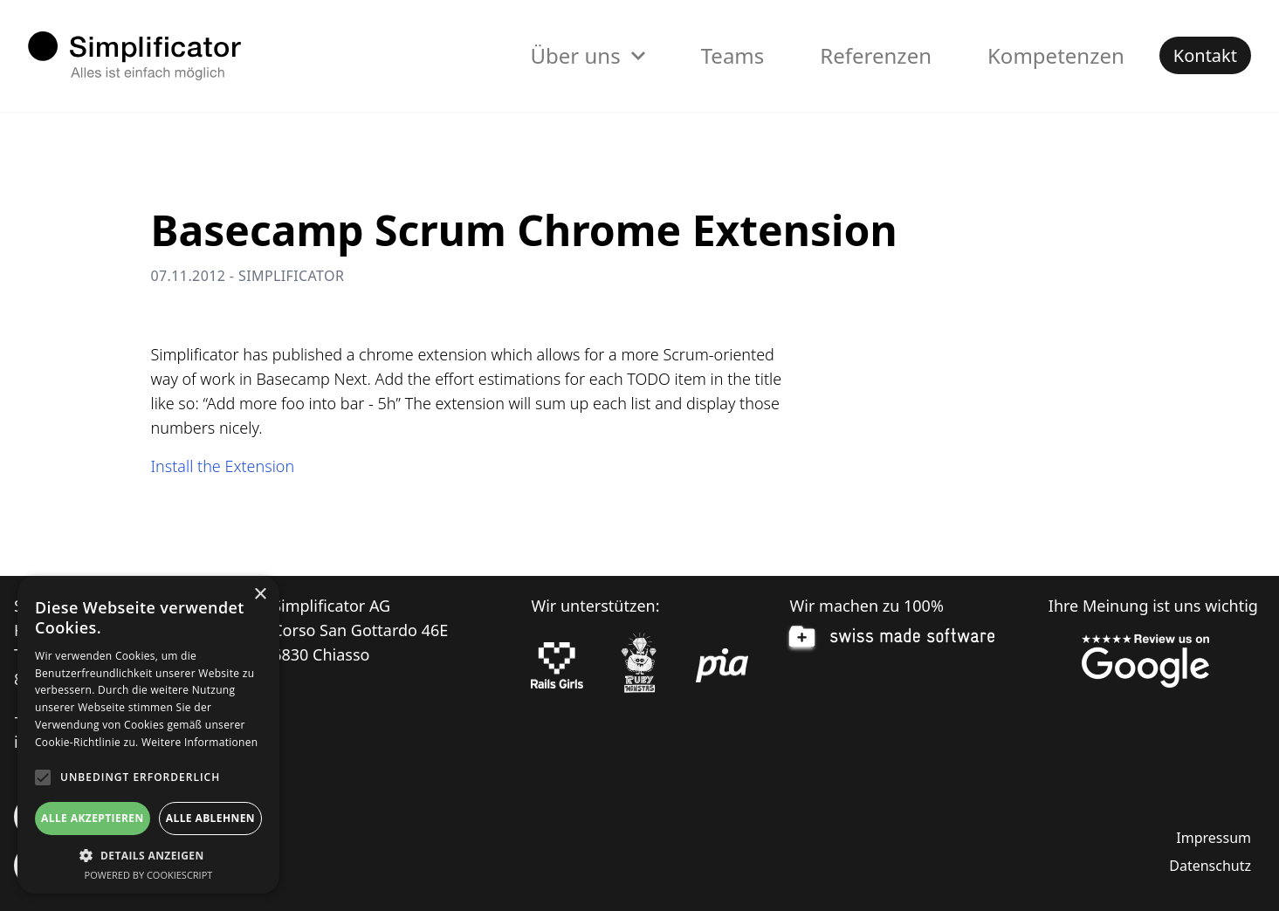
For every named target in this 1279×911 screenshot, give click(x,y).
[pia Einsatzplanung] (722, 665)
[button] (148, 855)
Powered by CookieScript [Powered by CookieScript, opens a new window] (149, 874)
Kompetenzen (1055, 55)
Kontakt (1205, 55)
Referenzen (876, 55)
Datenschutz (1210, 865)
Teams (733, 55)
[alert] (148, 735)
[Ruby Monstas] (639, 665)
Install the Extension (223, 466)
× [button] (259, 594)
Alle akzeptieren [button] (92, 818)
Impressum (1213, 837)
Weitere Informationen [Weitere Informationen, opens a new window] (199, 742)
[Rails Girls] (557, 665)
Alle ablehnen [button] (210, 818)
